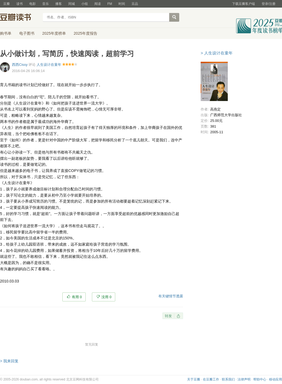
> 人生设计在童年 (217, 53)
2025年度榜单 (54, 33)
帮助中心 (259, 379)
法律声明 (244, 379)
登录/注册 (268, 4)
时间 (121, 4)
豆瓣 (6, 4)
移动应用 (275, 379)
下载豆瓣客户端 (243, 4)
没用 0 (106, 297)
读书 (19, 4)
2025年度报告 (85, 33)
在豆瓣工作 (211, 379)
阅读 (97, 4)
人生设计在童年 (49, 65)
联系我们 (228, 379)
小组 (84, 4)
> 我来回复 (9, 361)
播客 (58, 4)
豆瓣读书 (19, 17)
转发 (168, 316)
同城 (71, 4)
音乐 (45, 4)
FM (109, 4)
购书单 (5, 33)
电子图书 (26, 33)
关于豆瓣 (193, 379)
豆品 (135, 4)
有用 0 (77, 297)
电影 (32, 4)
